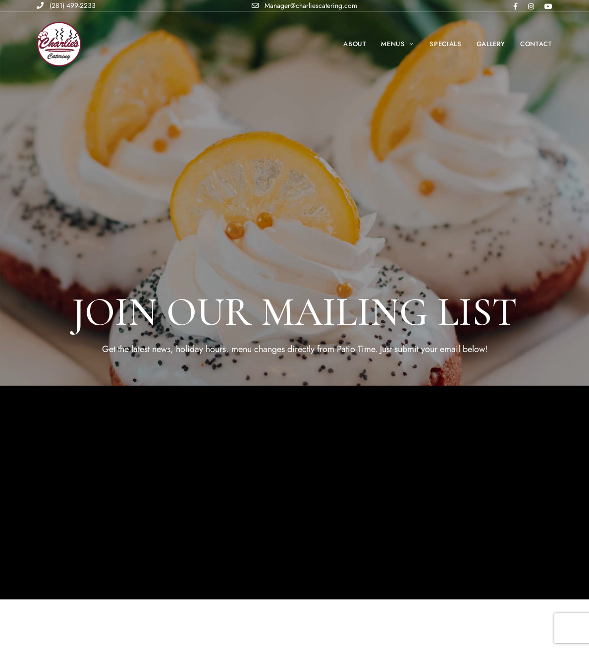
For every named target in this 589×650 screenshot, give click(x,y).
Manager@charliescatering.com (304, 5)
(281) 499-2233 (66, 5)
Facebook (515, 6)
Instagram (531, 6)
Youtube (548, 6)
